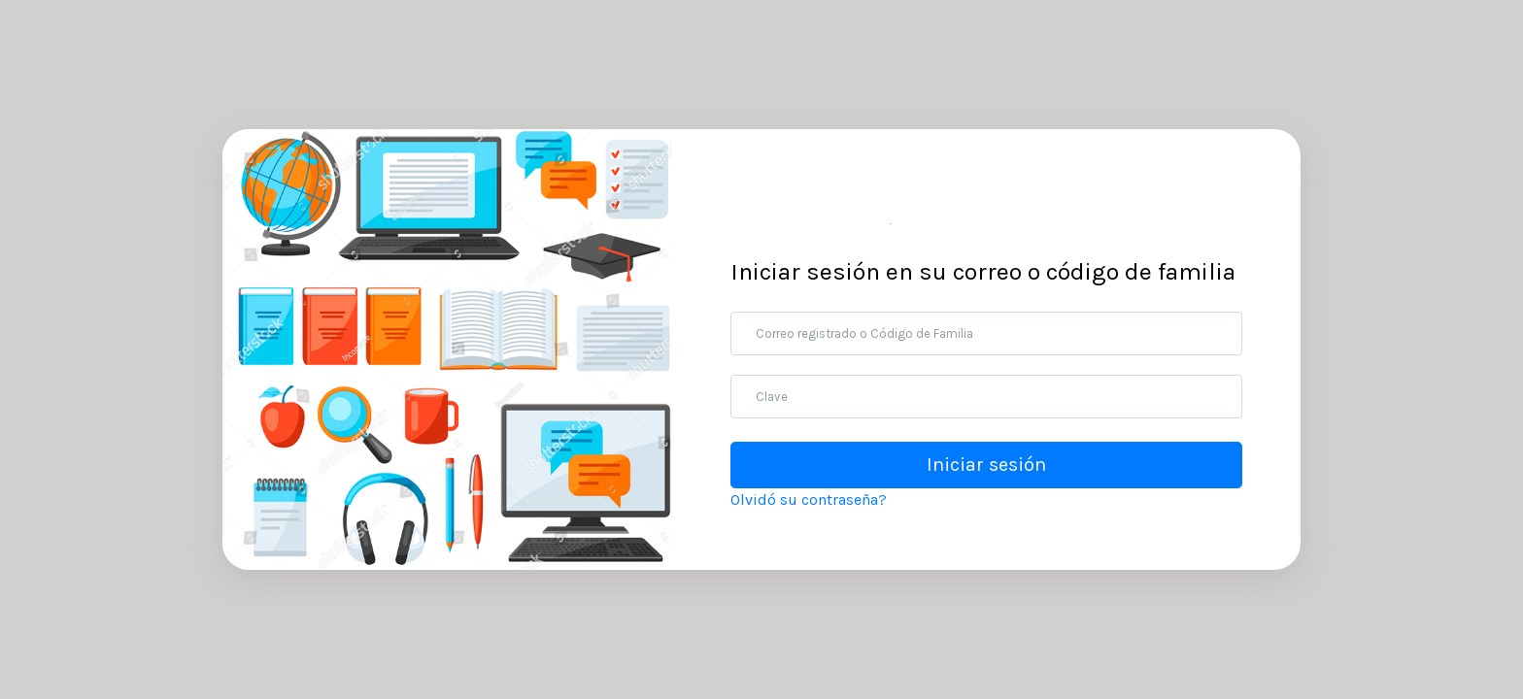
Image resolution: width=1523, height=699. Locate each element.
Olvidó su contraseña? (808, 499)
